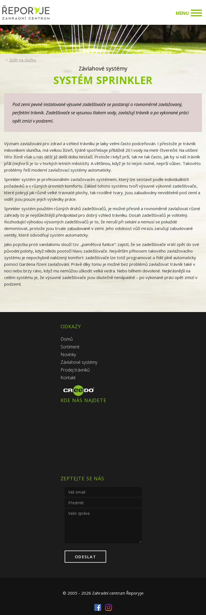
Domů (67, 339)
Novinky (68, 354)
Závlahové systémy (79, 362)
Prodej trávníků (75, 370)
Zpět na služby (22, 60)
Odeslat (85, 556)
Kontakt (68, 378)
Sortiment (70, 347)
